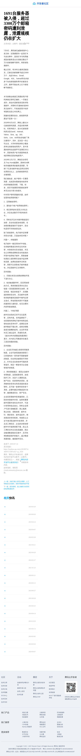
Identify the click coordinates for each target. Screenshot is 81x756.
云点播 (42, 734)
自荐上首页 (21, 691)
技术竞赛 (20, 694)
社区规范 (52, 682)
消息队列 (25, 715)
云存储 (42, 717)
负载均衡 (43, 732)
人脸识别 (25, 722)
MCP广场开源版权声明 (55, 697)
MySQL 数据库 (27, 727)
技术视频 (4, 692)
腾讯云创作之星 (38, 693)
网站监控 (43, 736)
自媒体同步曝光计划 (23, 684)
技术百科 (4, 699)
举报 (26, 43)
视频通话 (43, 724)
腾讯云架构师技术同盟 (39, 689)
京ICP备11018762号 (47, 751)
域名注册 (25, 712)
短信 (58, 732)
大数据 (59, 734)
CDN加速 (25, 724)
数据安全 (25, 732)
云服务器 (43, 712)
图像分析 (60, 724)
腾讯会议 (43, 722)
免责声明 (52, 686)
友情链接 (52, 692)
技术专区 (4, 702)
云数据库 (60, 715)
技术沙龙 (4, 689)
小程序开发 (26, 736)
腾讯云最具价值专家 (39, 684)
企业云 (59, 722)
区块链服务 (60, 712)
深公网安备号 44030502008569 (63, 749)
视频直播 (60, 717)
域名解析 (25, 717)
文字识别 (25, 734)
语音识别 (60, 727)
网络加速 (43, 715)
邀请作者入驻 (21, 688)
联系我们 (52, 689)
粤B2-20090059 (48, 749)
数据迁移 (60, 736)
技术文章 (4, 682)
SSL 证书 (42, 727)
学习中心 (4, 695)
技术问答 (4, 686)
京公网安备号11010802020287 (65, 751)
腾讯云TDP (36, 697)
